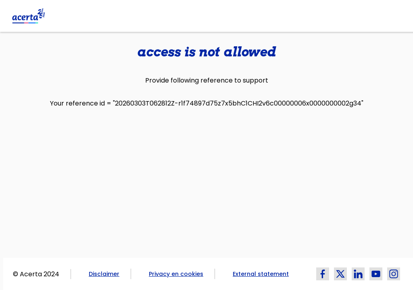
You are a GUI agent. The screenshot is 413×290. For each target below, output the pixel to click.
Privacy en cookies (176, 274)
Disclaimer (104, 274)
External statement (261, 274)
